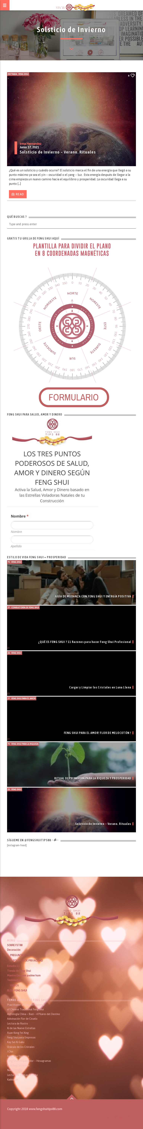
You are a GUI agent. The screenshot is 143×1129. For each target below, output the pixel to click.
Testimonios (14, 980)
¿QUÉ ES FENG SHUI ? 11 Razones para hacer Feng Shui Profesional (84, 641)
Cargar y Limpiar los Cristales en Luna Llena (100, 687)
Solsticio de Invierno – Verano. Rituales (58, 152)
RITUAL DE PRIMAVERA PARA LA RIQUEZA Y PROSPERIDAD (92, 778)
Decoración (13, 949)
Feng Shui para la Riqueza (24, 744)
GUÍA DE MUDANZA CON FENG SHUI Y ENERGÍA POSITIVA (93, 596)
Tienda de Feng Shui (19, 970)
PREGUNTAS (17, 955)
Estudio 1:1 (13, 966)
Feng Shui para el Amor (23, 698)
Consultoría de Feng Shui (25, 607)
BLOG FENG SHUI (17, 990)
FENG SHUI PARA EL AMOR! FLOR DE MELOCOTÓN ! (97, 732)
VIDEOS (14, 985)
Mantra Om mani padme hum (23, 975)
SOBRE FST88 (14, 945)
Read (18, 194)
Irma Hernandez (30, 143)
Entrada (12, 74)
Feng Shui (23, 74)
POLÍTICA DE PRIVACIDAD (28, 960)
